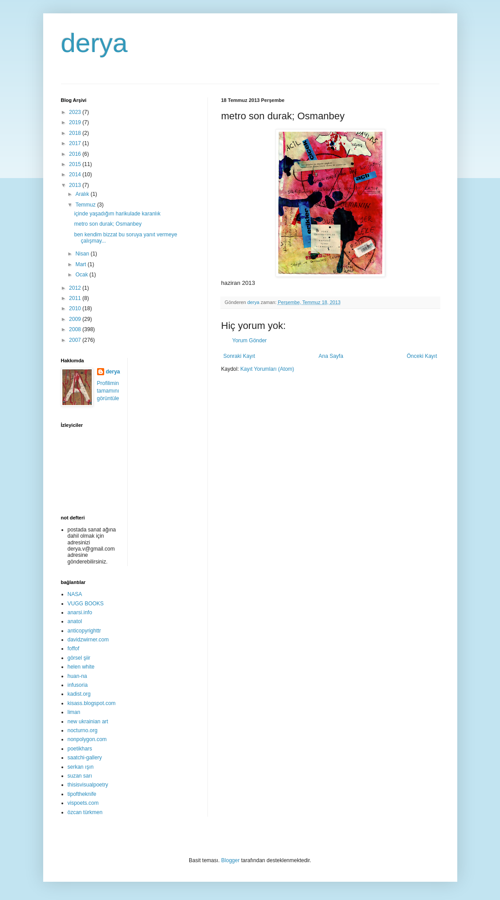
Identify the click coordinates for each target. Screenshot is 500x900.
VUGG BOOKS (86, 603)
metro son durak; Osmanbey (107, 224)
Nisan (82, 254)
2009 (75, 319)
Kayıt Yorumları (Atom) (267, 369)
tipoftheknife (82, 794)
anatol (75, 621)
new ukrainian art (88, 721)
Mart (81, 264)
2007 (75, 340)
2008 (75, 329)
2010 (75, 308)
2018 (75, 133)
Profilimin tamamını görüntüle (108, 390)
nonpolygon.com (87, 739)
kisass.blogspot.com (92, 703)
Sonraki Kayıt (239, 356)
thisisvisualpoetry (88, 785)
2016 (75, 154)
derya (94, 43)
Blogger (230, 860)
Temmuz (86, 205)
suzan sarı (80, 776)
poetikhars (80, 749)
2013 (75, 185)
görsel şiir (79, 658)
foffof (73, 648)
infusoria (78, 685)
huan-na (77, 676)
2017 (75, 143)
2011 (75, 298)
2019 (75, 122)
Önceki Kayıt (422, 356)
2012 (75, 288)
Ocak (82, 275)
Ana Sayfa (330, 356)
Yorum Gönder (249, 340)
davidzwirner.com (88, 639)
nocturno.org (83, 730)
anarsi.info (80, 612)
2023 (75, 112)
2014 (75, 174)
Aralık (82, 194)
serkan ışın (81, 767)
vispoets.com (83, 803)
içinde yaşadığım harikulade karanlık (117, 214)
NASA (75, 594)
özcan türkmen (85, 812)
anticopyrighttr (84, 631)
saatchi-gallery (85, 757)
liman (74, 712)
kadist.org (79, 694)
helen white (81, 667)
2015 (75, 164)
